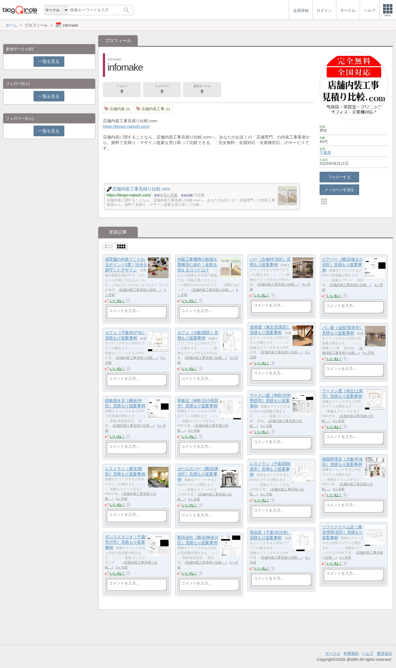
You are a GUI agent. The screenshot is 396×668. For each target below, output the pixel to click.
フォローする (339, 177)
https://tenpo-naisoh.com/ (126, 126)
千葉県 (325, 152)
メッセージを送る (339, 189)
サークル (332, 653)
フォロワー (162, 89)
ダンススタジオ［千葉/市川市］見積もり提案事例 (125, 542)
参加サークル (202, 89)
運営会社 (384, 653)
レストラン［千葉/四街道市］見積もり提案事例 (270, 469)
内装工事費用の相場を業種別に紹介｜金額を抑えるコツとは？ (197, 264)
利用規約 (351, 653)
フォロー (121, 89)
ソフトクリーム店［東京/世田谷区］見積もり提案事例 (342, 532)
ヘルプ (367, 653)
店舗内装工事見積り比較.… (140, 290)
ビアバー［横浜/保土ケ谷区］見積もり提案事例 (342, 264)
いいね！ (117, 300)
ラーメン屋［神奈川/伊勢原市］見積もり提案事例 (270, 400)
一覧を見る (48, 61)
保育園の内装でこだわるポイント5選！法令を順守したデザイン (126, 264)
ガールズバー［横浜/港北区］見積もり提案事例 (197, 474)
